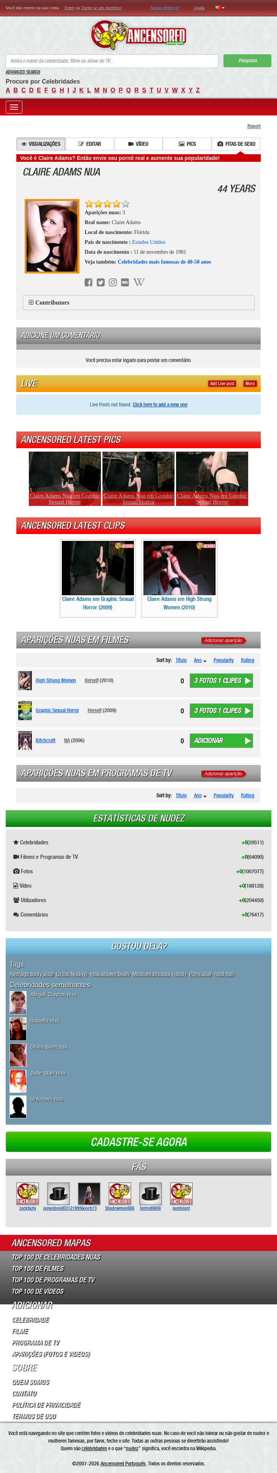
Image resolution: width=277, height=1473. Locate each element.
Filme (19, 1331)
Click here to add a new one (160, 404)
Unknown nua (46, 1099)
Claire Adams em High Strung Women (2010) (179, 575)
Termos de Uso (33, 1416)
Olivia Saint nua (49, 1047)
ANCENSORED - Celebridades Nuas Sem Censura (138, 35)
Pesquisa (247, 60)
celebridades (94, 1448)
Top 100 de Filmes (37, 1268)
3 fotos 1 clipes (217, 680)
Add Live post (222, 383)
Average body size (31, 974)
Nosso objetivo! (165, 8)
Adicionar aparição (223, 640)
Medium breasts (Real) (159, 974)
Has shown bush (110, 974)
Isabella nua (44, 1021)
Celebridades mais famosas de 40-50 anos (164, 262)
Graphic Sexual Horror (57, 710)
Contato (23, 1393)
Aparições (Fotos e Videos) (50, 1354)
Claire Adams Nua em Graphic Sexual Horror (65, 499)
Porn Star (200, 974)
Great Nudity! (71, 974)
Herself (92, 680)
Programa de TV (34, 1342)
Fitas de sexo (236, 144)
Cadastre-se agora (138, 1142)
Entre (70, 8)
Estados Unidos (148, 242)
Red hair (224, 974)
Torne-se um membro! (102, 8)
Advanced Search (23, 72)
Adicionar (208, 740)
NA (67, 740)
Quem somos (29, 1382)
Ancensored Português (123, 1463)
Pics (187, 144)
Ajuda (199, 8)
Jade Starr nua (47, 1073)
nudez (132, 1448)
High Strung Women (56, 680)
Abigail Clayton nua (53, 994)
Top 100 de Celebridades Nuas (55, 1257)
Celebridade (29, 1319)
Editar (90, 144)
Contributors (52, 302)
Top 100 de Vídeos (37, 1291)
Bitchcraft (45, 740)
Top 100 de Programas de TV (52, 1280)
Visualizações (40, 144)
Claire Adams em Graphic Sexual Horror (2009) (98, 575)
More (250, 383)
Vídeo (138, 144)
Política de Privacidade (45, 1404)
